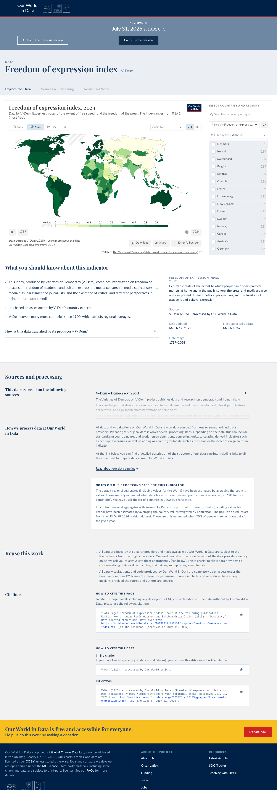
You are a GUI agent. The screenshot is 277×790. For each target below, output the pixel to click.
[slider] (186, 232)
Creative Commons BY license (119, 576)
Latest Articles (219, 761)
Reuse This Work (97, 89)
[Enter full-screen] (186, 242)
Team (144, 782)
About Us (147, 761)
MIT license (50, 768)
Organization (150, 768)
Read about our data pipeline (117, 468)
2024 (196, 231)
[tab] (18, 127)
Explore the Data (18, 89)
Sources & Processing (57, 89)
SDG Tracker (217, 768)
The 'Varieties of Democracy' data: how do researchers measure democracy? (155, 252)
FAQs (90, 773)
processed (199, 314)
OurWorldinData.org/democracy (27, 245)
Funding (146, 775)
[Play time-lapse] (12, 231)
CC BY (51, 245)
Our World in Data (27, 8)
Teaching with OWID (223, 775)
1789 (22, 231)
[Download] (140, 242)
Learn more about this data (64, 240)
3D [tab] (197, 127)
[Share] (161, 242)
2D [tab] (190, 127)
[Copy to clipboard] (237, 615)
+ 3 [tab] (64, 127)
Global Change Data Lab (67, 755)
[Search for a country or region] (238, 114)
